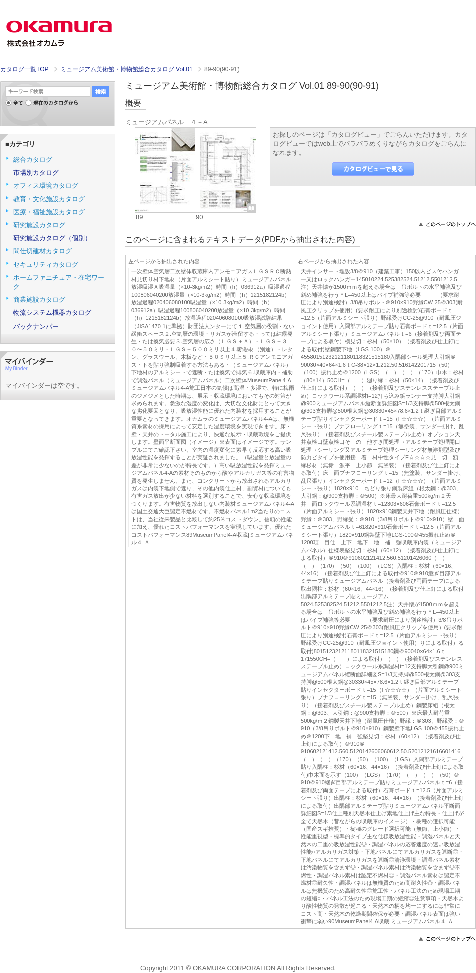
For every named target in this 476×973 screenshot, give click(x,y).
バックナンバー (36, 326)
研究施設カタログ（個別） (52, 238)
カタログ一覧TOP (24, 69)
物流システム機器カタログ (52, 312)
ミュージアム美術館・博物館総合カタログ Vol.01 (127, 69)
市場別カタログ (36, 172)
